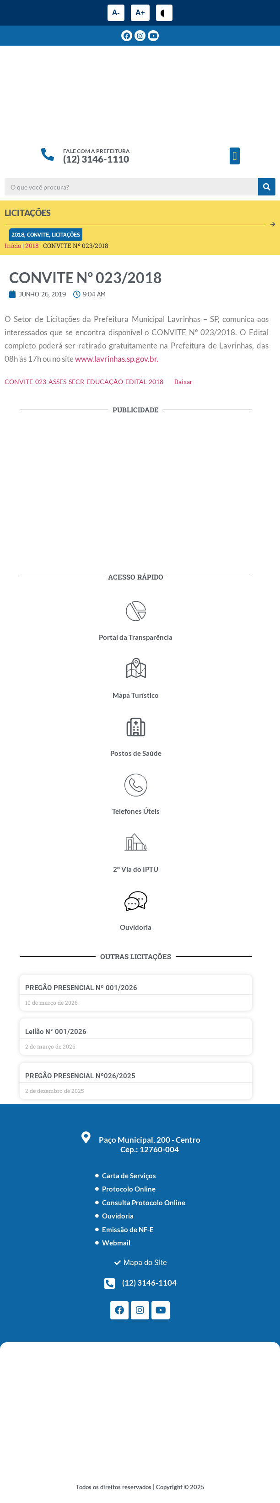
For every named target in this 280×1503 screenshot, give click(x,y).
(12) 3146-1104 (149, 1282)
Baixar (183, 381)
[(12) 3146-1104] (109, 1283)
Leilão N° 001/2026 (55, 1032)
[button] (235, 156)
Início (13, 246)
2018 (17, 234)
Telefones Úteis (136, 811)
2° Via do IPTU (135, 869)
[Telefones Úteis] (135, 785)
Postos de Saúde (136, 753)
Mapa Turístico (136, 695)
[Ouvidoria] (135, 901)
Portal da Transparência (135, 637)
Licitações (66, 234)
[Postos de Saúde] (135, 727)
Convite (38, 234)
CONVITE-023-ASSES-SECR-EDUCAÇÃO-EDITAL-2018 (84, 381)
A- (116, 12)
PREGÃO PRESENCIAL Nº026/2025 (80, 1076)
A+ (140, 12)
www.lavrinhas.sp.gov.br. (117, 359)
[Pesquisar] (266, 186)
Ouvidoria (135, 927)
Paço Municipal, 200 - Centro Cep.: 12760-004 (149, 1144)
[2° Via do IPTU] (135, 843)
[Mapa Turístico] (135, 669)
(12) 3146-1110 (96, 158)
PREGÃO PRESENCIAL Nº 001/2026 (81, 988)
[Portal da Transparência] (135, 611)
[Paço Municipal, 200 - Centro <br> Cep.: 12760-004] (86, 1137)
